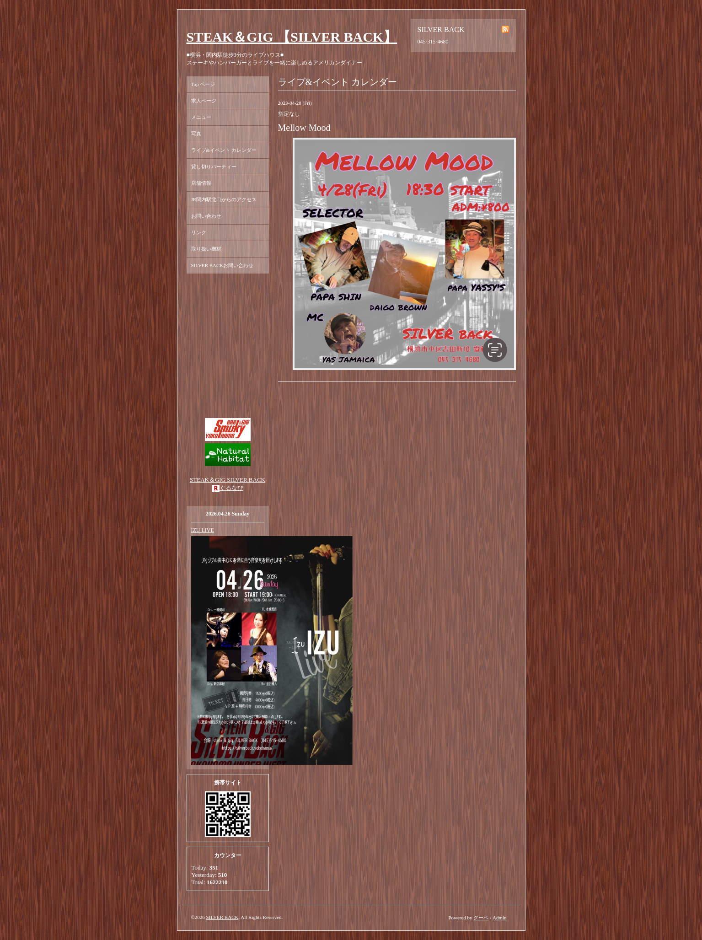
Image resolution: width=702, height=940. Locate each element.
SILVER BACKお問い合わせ (222, 265)
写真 (196, 133)
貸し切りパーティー (213, 166)
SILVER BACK (222, 917)
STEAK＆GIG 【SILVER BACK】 (292, 36)
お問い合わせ (206, 216)
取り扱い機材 (206, 249)
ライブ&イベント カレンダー (224, 150)
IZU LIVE (202, 530)
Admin (500, 917)
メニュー (201, 117)
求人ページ (203, 100)
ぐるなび (231, 487)
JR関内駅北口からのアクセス (224, 199)
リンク (198, 232)
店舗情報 (201, 183)
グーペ (480, 917)
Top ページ (203, 84)
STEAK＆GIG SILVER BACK (227, 479)
